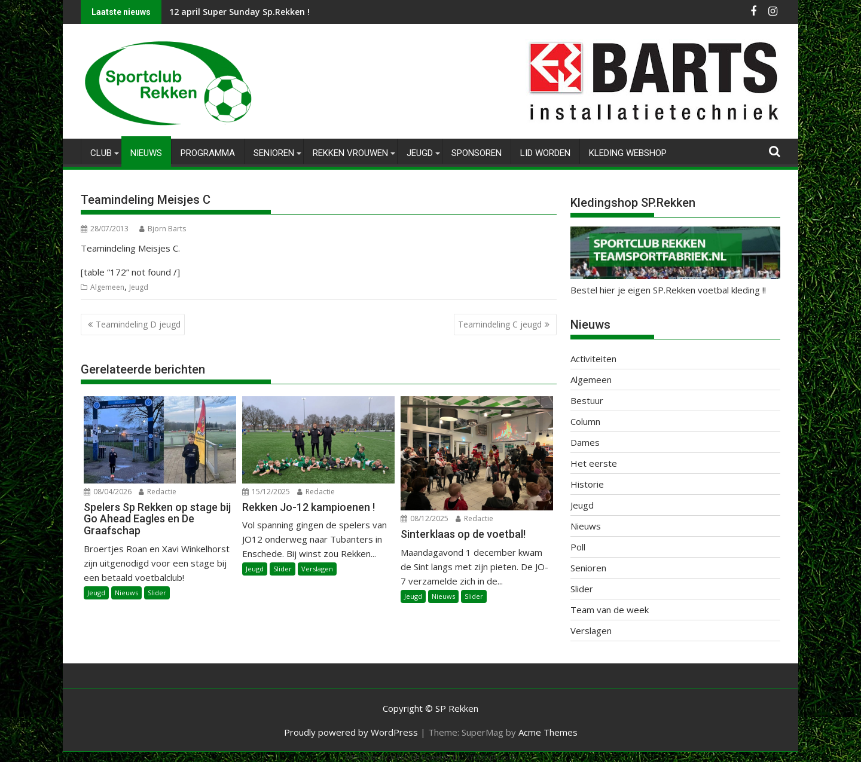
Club (101, 153)
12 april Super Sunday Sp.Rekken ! (239, 11)
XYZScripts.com (490, 756)
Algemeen (107, 287)
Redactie (157, 491)
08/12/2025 (424, 518)
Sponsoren (476, 153)
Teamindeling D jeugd (138, 324)
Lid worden (545, 153)
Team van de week (609, 610)
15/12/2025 (266, 491)
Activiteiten (593, 359)
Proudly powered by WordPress (351, 732)
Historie (587, 484)
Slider (157, 592)
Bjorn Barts (162, 229)
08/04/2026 (108, 491)
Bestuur (586, 400)
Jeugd (420, 153)
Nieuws (146, 153)
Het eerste (593, 463)
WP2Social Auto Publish (383, 756)
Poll (577, 547)
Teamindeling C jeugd (500, 324)
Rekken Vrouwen (350, 153)
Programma (208, 153)
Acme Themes (548, 732)
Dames (585, 442)
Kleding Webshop (628, 153)
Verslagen (317, 568)
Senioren (274, 153)
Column (585, 421)
